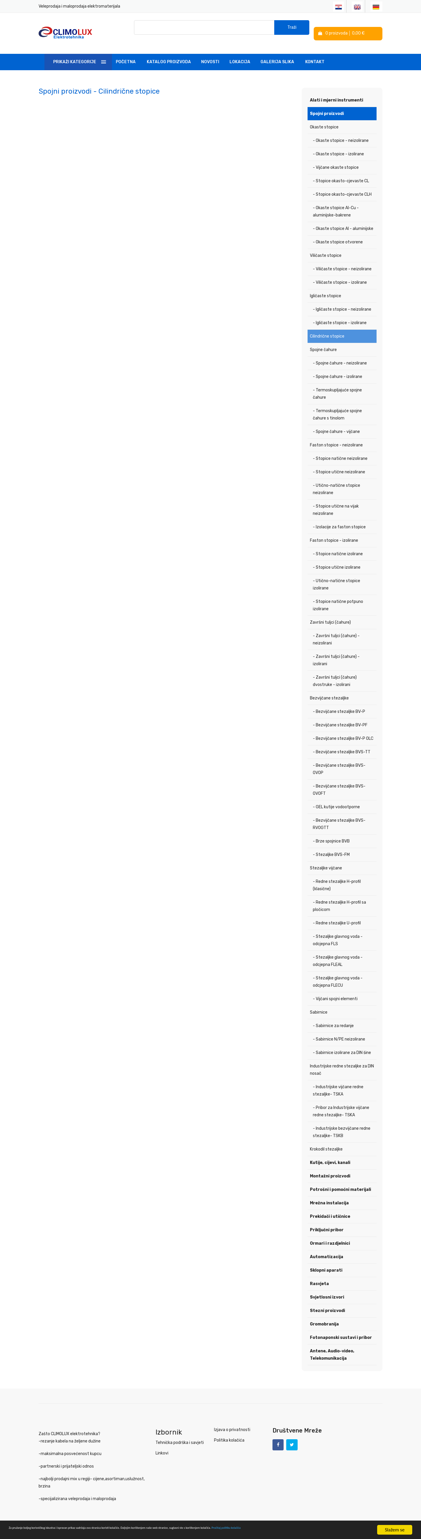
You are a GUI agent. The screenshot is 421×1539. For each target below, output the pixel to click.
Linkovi (162, 1444)
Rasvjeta (319, 1275)
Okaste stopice (324, 118)
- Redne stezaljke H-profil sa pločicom (339, 898)
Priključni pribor (327, 1221)
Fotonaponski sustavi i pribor (341, 1329)
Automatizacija (326, 1248)
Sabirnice (318, 1004)
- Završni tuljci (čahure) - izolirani (336, 652)
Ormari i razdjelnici (330, 1235)
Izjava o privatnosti (232, 1421)
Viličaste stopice (325, 247)
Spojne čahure (323, 341)
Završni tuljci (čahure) (330, 614)
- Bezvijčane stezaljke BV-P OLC (343, 730)
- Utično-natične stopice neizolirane (336, 481)
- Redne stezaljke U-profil (337, 914)
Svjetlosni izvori (327, 1289)
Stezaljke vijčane (326, 859)
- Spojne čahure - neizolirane (340, 354)
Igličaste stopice (325, 287)
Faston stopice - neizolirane (336, 436)
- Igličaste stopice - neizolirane (342, 301)
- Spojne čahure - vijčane (336, 423)
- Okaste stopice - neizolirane (341, 132)
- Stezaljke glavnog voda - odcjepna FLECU (338, 973)
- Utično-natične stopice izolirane (336, 576)
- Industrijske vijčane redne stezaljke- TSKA (338, 1082)
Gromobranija (324, 1315)
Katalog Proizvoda (169, 53)
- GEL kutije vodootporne (336, 798)
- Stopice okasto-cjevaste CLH (342, 186)
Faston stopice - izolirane (334, 532)
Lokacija (240, 53)
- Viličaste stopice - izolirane (340, 274)
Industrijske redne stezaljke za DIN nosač (342, 1061)
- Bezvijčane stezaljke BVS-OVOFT (339, 781)
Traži (291, 29)
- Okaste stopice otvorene (338, 233)
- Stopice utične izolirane (336, 559)
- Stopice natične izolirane (338, 545)
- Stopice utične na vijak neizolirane (336, 502)
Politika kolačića (229, 1432)
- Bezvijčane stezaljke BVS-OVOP (339, 761)
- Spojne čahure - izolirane (337, 368)
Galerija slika (277, 53)
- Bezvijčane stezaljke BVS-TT (341, 743)
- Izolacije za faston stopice (339, 518)
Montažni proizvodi (330, 1167)
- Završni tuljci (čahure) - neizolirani (336, 631)
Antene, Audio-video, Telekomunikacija (332, 1346)
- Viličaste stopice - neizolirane (342, 260)
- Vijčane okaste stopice (336, 159)
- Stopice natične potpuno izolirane (338, 597)
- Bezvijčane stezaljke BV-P (339, 703)
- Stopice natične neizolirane (340, 450)
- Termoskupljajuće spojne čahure (337, 385)
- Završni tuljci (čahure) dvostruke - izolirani (335, 673)
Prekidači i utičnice (330, 1208)
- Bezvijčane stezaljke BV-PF (340, 716)
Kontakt (315, 53)
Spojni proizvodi (327, 105)
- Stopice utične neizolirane (339, 463)
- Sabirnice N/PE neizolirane (339, 1031)
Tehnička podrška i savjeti (180, 1434)
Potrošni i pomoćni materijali (340, 1181)
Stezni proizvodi (327, 1302)
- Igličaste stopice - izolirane (340, 314)
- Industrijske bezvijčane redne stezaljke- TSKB (341, 1124)
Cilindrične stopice (327, 328)
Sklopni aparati (326, 1262)
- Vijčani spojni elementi (335, 990)
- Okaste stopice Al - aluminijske (343, 220)
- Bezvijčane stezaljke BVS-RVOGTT (339, 816)
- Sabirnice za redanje (333, 1017)
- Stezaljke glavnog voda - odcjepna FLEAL (338, 953)
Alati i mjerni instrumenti (336, 92)
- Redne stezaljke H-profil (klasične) (337, 877)
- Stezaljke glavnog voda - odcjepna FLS (338, 932)
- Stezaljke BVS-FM (331, 846)
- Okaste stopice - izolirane (338, 145)
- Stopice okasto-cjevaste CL (341, 172)
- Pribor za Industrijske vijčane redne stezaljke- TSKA (341, 1103)
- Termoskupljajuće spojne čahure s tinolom (337, 406)
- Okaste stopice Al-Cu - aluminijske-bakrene (336, 203)
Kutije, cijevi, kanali (330, 1154)
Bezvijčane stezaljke (329, 689)
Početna (126, 53)
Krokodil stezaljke (326, 1141)
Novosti (210, 53)
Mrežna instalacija (329, 1194)
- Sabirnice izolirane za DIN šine (342, 1044)
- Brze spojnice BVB (331, 832)
